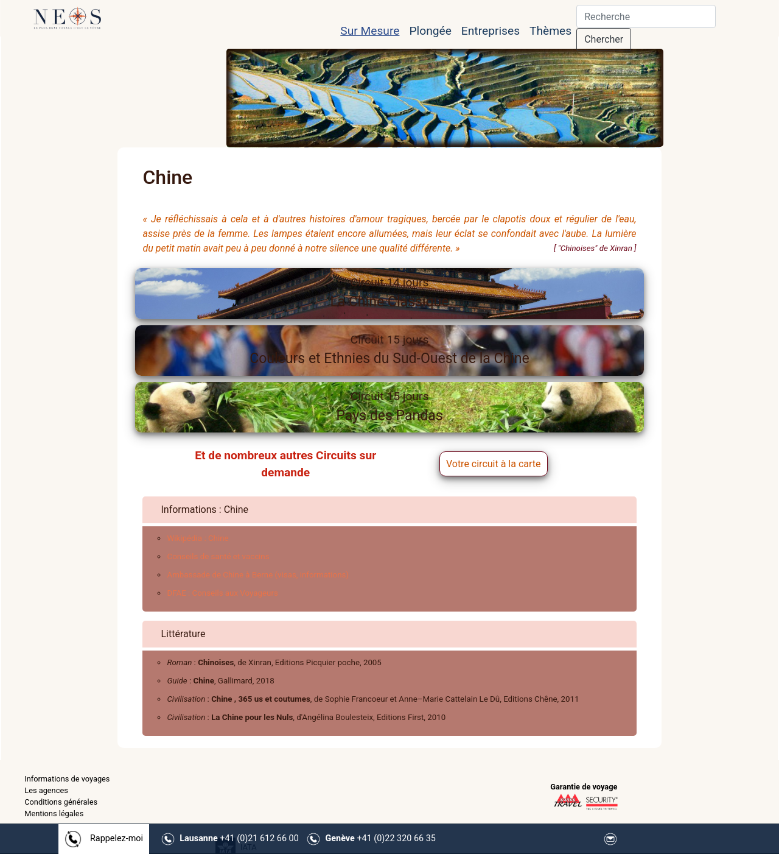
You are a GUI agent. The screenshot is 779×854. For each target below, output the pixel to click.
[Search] (646, 16)
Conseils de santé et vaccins (218, 556)
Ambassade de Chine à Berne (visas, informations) (258, 574)
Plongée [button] (430, 31)
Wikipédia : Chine (197, 538)
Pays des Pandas (389, 406)
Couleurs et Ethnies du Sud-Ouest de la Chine (389, 350)
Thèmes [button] (550, 31)
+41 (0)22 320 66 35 (381, 838)
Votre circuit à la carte (493, 464)
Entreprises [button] (490, 31)
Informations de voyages (67, 778)
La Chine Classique (389, 292)
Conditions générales (60, 801)
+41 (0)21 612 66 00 (239, 838)
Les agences (46, 790)
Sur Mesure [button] (369, 31)
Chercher (603, 39)
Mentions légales (53, 813)
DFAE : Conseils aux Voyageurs (222, 593)
